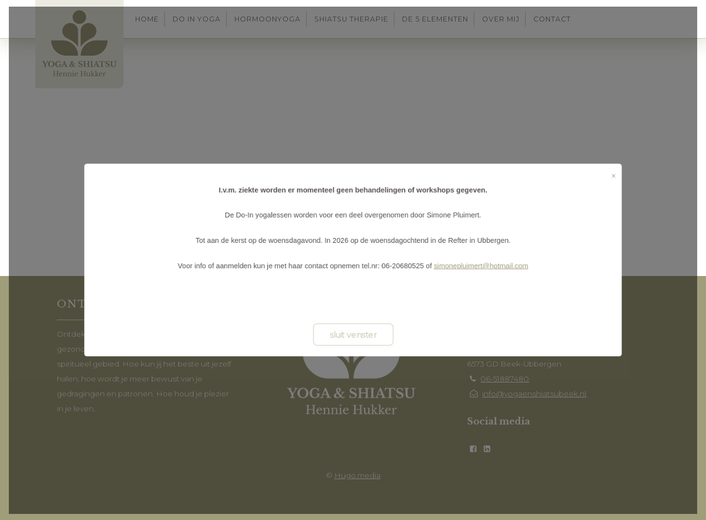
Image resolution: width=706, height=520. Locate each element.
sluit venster (352, 338)
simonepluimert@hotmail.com (488, 266)
